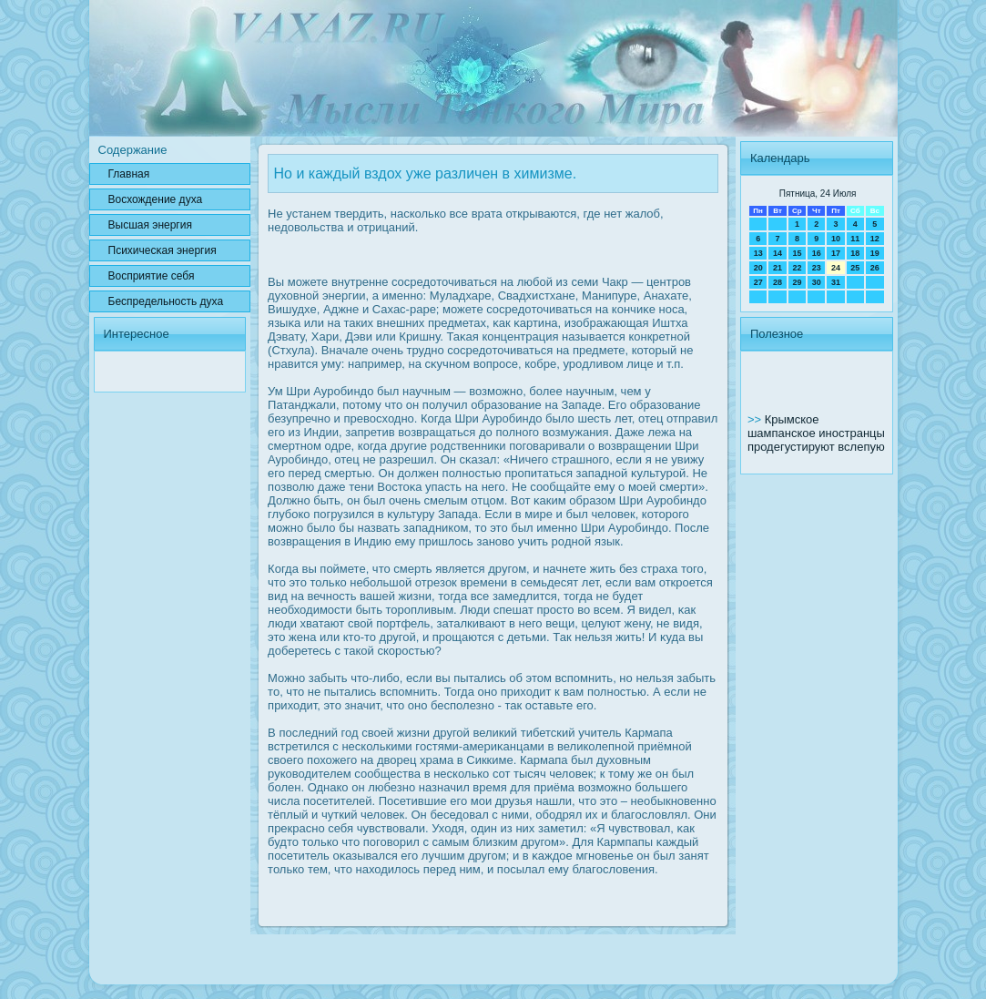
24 (835, 267)
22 (796, 267)
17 (835, 253)
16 (816, 253)
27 (758, 282)
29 (796, 282)
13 (758, 253)
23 (816, 267)
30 (816, 282)
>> (756, 419)
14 (777, 253)
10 (835, 238)
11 (854, 238)
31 (835, 282)
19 (874, 253)
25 (854, 267)
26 (874, 267)
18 (854, 253)
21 (777, 267)
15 (796, 253)
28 (777, 282)
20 (758, 267)
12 (874, 238)
